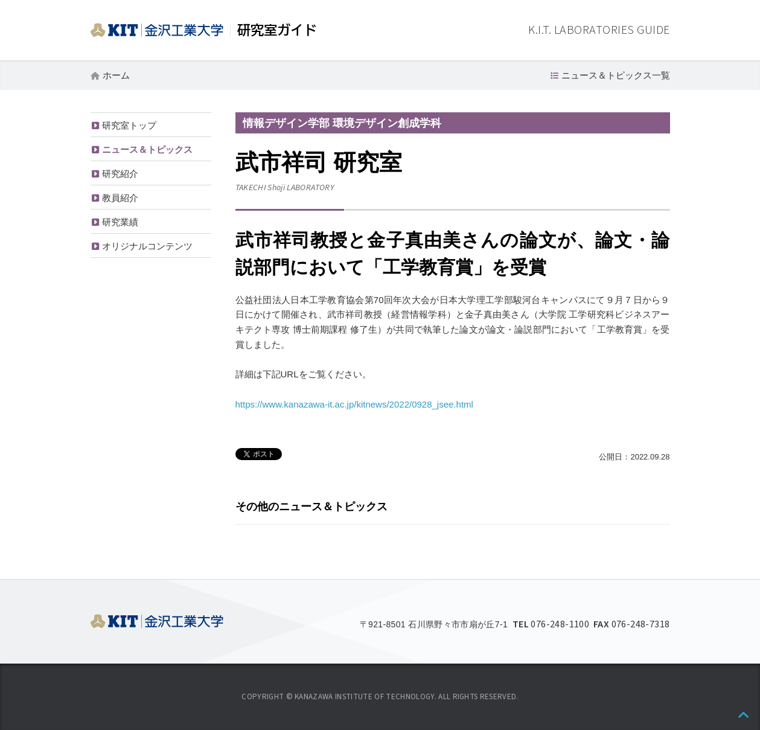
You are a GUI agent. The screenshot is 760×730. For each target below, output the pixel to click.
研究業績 (120, 222)
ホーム (116, 75)
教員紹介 (120, 198)
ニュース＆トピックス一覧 (615, 75)
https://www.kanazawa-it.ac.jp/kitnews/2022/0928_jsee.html (354, 404)
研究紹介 (120, 173)
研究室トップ (129, 125)
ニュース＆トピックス (147, 149)
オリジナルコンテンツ (147, 246)
